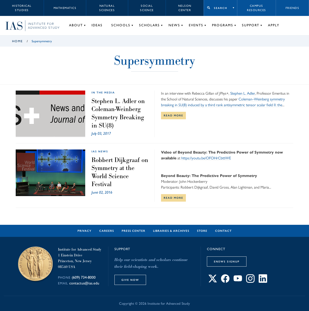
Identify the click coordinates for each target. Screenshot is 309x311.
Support (250, 25)
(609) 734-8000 (84, 277)
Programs (222, 25)
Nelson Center (184, 8)
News (174, 25)
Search (220, 8)
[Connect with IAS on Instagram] (250, 281)
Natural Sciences (107, 8)
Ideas (97, 25)
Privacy (84, 231)
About (76, 25)
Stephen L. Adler (242, 93)
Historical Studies (22, 8)
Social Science (147, 8)
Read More (173, 115)
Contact (223, 231)
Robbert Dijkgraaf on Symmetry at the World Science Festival (119, 172)
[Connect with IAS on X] (212, 281)
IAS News (99, 151)
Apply (273, 25)
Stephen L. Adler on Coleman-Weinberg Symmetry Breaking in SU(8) (118, 113)
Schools (120, 25)
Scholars (149, 25)
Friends (292, 8)
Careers (106, 231)
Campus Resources (256, 8)
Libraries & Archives (171, 231)
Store (202, 231)
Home (17, 41)
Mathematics (65, 8)
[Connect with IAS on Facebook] (225, 281)
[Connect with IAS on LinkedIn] (263, 281)
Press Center (133, 231)
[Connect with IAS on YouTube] (238, 281)
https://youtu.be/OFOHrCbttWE (206, 158)
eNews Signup (226, 261)
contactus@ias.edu (84, 283)
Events (196, 25)
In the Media (103, 92)
